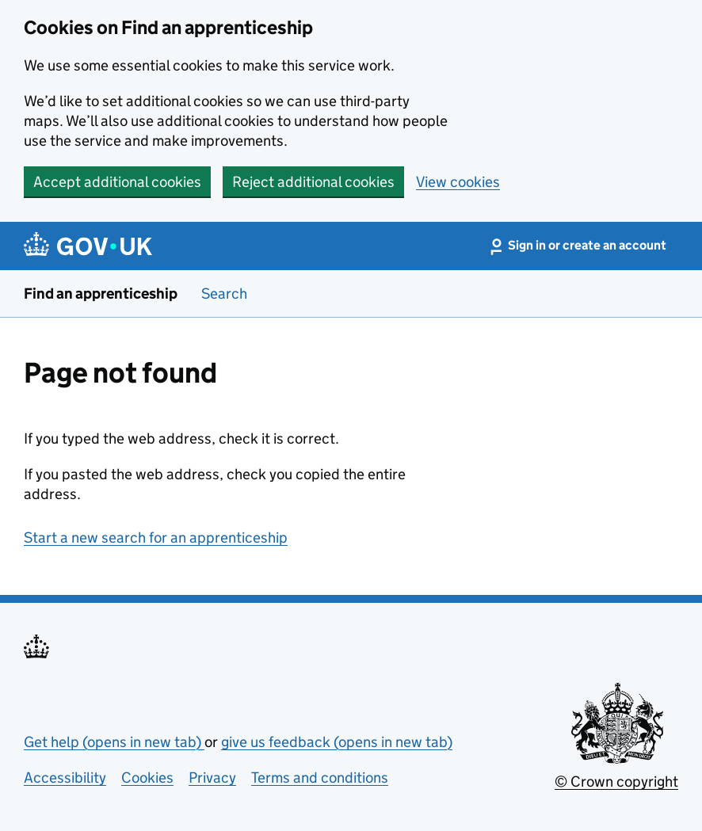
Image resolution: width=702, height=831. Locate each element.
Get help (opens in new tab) (114, 742)
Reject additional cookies (313, 182)
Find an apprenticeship (100, 293)
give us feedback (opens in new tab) (336, 742)
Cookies (147, 777)
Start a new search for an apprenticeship (156, 537)
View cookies (458, 181)
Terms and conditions (319, 777)
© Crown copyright (616, 781)
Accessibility (65, 777)
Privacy (212, 777)
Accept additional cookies (117, 182)
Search (224, 293)
